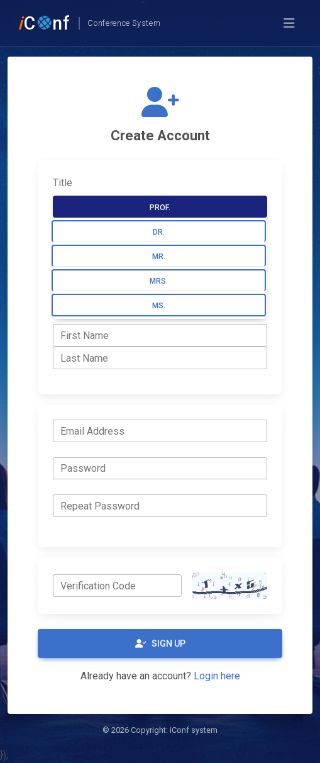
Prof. (160, 207)
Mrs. (159, 281)
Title (62, 183)
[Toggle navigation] (289, 23)
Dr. (159, 232)
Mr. (158, 256)
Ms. (158, 305)
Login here (217, 676)
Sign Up (160, 643)
